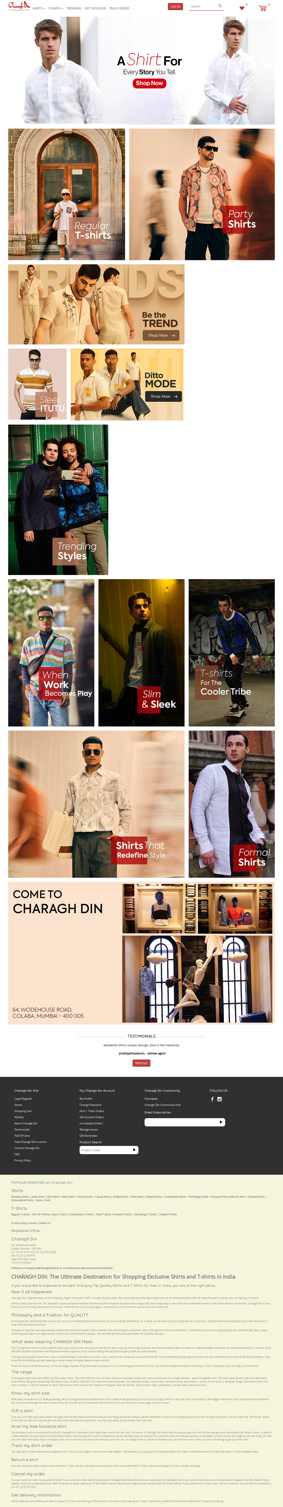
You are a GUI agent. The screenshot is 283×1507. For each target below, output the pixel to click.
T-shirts (55, 8)
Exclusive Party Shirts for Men (228, 1196)
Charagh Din (24, 1239)
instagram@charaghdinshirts (42, 1268)
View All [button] (141, 1063)
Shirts (38, 8)
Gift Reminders (89, 1135)
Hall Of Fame (22, 1135)
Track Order (119, 8)
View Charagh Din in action (30, 1142)
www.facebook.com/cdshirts (97, 1268)
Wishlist (19, 1117)
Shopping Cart (23, 1111)
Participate (151, 1099)
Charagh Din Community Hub (163, 1105)
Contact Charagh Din (27, 1148)
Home (18, 1105)
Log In (175, 6)
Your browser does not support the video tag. (219, 279)
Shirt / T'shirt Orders (92, 1111)
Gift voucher (95, 8)
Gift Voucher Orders (92, 1117)
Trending (73, 8)
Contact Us (44, 1223)
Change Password (90, 1105)
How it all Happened (31, 1291)
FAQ (16, 1154)
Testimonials (22, 1129)
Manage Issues (89, 1129)
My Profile (86, 1099)
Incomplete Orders (91, 1123)
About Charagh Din (26, 1123)
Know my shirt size (30, 1393)
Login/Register (23, 1099)
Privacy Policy (22, 1160)
